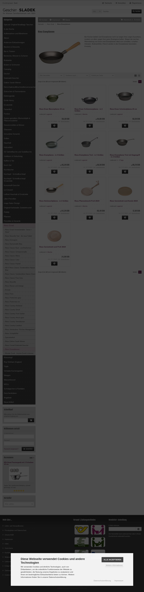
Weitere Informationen (114, 565)
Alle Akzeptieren (112, 560)
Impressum (118, 581)
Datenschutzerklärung (102, 581)
